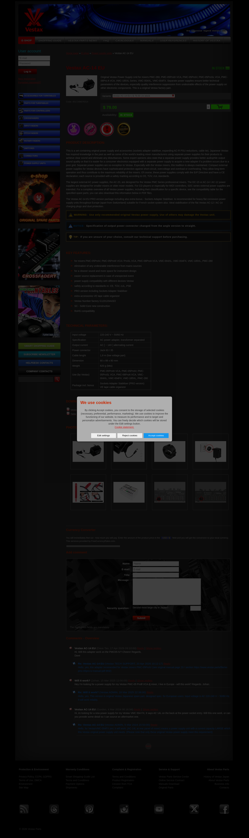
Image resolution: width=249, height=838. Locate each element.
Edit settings (103, 435)
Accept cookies (156, 435)
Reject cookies (129, 435)
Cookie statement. (124, 427)
